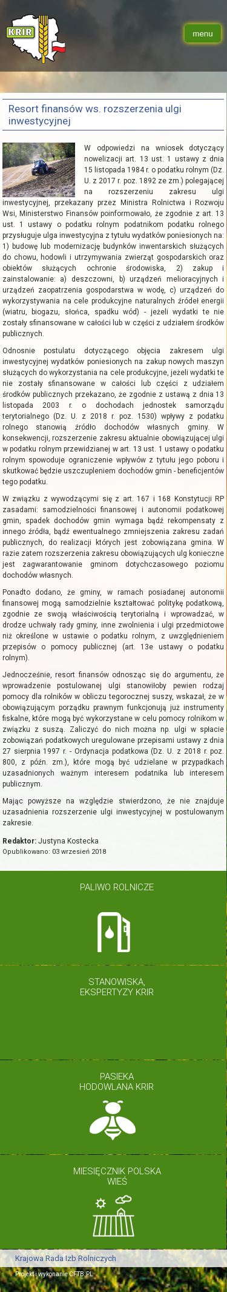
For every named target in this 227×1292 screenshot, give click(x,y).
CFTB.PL (81, 1274)
